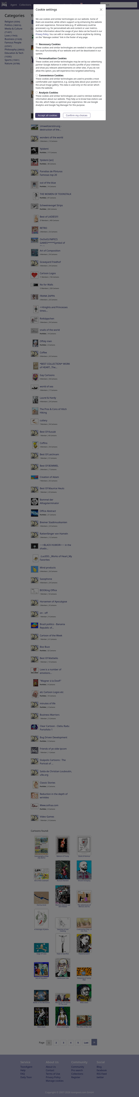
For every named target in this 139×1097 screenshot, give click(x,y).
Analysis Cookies (48, 92)
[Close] (101, 9)
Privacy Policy (42, 34)
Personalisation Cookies (53, 58)
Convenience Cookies (51, 75)
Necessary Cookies (50, 44)
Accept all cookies (47, 115)
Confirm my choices (76, 115)
